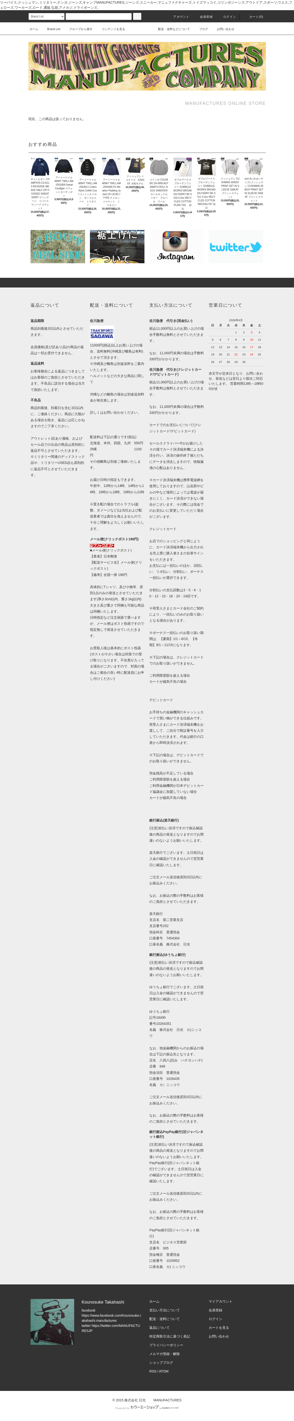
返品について (159, 1328)
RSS (152, 1371)
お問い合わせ (222, 29)
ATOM (163, 1371)
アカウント (178, 16)
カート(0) (253, 16)
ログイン (226, 16)
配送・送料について (164, 1319)
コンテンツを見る (110, 29)
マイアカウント (220, 1301)
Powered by (147, 1408)
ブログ (200, 29)
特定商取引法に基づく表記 (169, 1336)
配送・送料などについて (174, 29)
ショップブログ (161, 1362)
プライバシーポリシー (166, 1345)
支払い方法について (164, 1310)
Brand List (50, 29)
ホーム (34, 29)
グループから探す (78, 29)
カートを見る (219, 1328)
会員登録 (203, 16)
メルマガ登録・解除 (164, 1354)
